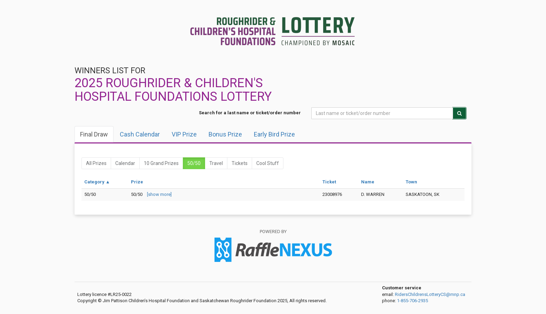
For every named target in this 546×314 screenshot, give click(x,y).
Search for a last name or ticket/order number (250, 112)
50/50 (194, 163)
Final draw (94, 134)
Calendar (125, 163)
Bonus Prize (225, 134)
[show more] (159, 194)
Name (367, 181)
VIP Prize (184, 134)
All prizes (96, 163)
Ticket (329, 181)
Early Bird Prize (274, 134)
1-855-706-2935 (412, 300)
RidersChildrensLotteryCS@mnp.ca (430, 294)
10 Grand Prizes (161, 163)
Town (411, 181)
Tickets (240, 163)
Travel (216, 163)
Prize (137, 181)
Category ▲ (97, 181)
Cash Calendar (140, 134)
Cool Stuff (267, 163)
